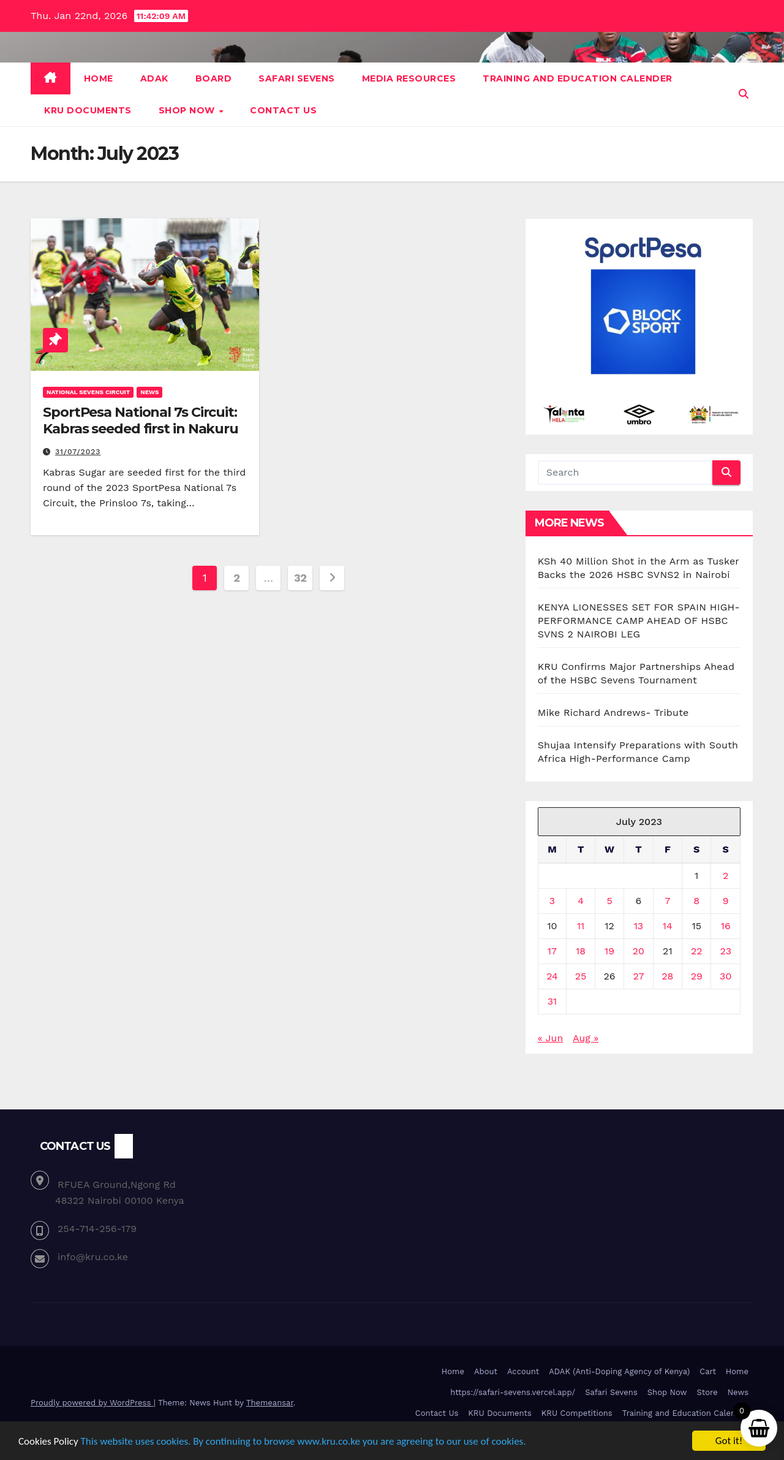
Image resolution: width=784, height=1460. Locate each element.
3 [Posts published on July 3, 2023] (552, 901)
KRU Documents (88, 110)
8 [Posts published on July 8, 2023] (696, 901)
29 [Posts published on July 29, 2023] (697, 976)
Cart (707, 1371)
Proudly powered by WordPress (92, 1402)
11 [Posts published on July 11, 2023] (580, 926)
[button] (743, 94)
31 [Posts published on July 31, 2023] (552, 1001)
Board (213, 78)
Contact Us (283, 110)
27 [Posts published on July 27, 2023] (638, 976)
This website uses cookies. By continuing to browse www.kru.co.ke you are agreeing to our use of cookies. (303, 1441)
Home (98, 78)
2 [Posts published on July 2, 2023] (725, 875)
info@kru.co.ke (93, 1257)
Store (706, 1392)
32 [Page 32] (300, 577)
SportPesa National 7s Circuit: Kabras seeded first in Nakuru (140, 420)
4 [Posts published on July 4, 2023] (581, 901)
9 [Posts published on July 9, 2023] (726, 901)
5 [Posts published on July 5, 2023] (609, 901)
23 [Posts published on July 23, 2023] (725, 951)
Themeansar (269, 1402)
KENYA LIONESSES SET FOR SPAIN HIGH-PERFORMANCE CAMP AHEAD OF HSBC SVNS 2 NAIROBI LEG (639, 620)
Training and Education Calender (578, 78)
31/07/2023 (77, 451)
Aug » (585, 1038)
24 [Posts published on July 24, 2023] (552, 976)
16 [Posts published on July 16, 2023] (726, 926)
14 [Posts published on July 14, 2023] (668, 926)
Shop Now (188, 110)
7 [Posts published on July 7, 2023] (667, 901)
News (149, 392)
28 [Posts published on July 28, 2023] (667, 976)
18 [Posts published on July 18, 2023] (581, 951)
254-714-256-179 (97, 1228)
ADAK (154, 78)
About (485, 1371)
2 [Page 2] (236, 577)
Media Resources (409, 78)
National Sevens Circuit (88, 392)
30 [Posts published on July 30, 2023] (725, 976)
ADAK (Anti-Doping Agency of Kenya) (619, 1371)
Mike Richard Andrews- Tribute (613, 712)
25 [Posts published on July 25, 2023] (581, 976)
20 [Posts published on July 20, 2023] (638, 951)
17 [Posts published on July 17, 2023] (552, 951)
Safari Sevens (296, 78)
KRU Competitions (576, 1413)
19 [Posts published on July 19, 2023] (609, 951)
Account (523, 1371)
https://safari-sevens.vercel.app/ (512, 1392)
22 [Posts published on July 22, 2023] (697, 951)
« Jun (551, 1038)
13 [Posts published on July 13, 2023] (639, 926)
